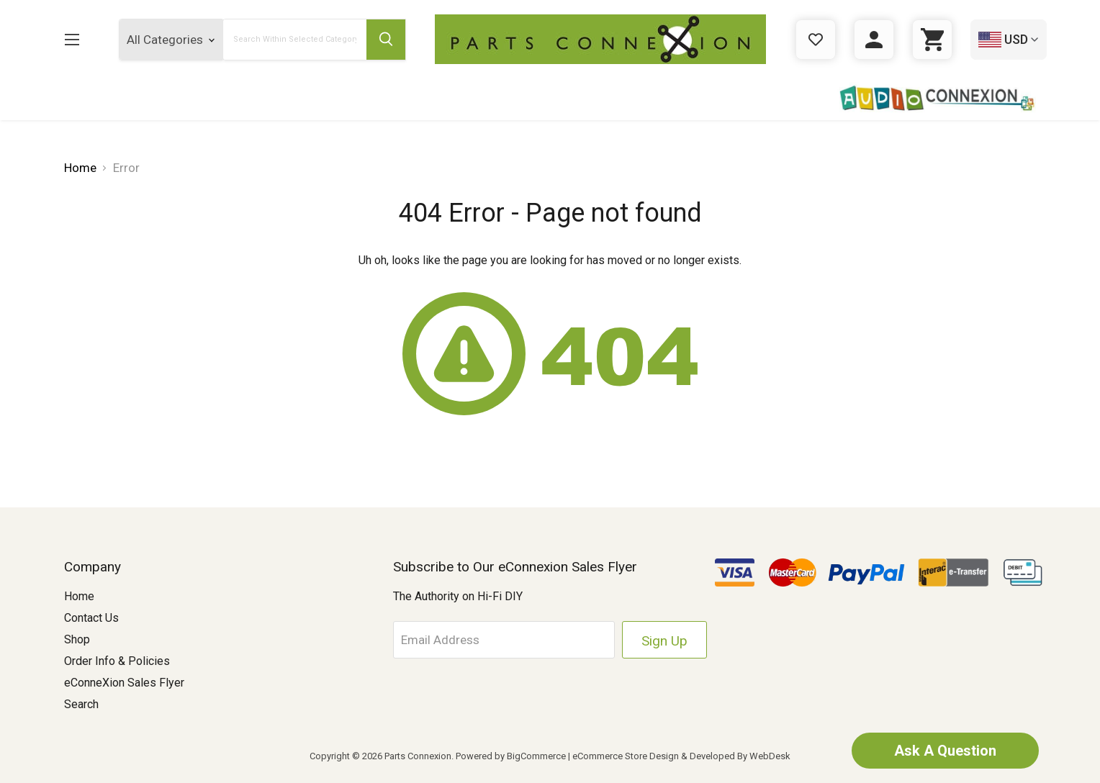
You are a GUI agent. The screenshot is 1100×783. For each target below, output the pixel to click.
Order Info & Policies (117, 661)
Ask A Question (945, 750)
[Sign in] (874, 39)
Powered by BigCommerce (511, 756)
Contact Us (91, 618)
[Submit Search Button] (385, 39)
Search (81, 704)
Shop (77, 639)
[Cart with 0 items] (932, 39)
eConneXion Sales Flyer (124, 682)
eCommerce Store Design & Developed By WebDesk (681, 756)
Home (79, 596)
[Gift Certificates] (815, 39)
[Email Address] (504, 639)
